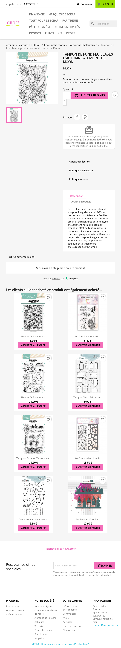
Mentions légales (43, 606)
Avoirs (66, 617)
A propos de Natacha (45, 617)
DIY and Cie (37, 14)
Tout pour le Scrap (43, 20)
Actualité (39, 621)
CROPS (70, 33)
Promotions (12, 606)
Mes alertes (69, 630)
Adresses (67, 621)
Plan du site (41, 634)
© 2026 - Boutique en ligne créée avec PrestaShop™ (60, 643)
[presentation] (80, 585)
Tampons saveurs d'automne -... (33, 458)
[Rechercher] (103, 23)
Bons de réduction (72, 626)
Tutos (49, 33)
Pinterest (85, 117)
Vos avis (39, 626)
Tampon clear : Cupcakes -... (33, 519)
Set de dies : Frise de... (87, 519)
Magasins (39, 638)
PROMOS (35, 33)
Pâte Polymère (40, 27)
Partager (77, 117)
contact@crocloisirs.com (106, 625)
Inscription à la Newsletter (61, 548)
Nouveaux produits (16, 610)
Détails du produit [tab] (80, 201)
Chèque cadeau (14, 614)
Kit (60, 33)
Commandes (69, 613)
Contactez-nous (43, 630)
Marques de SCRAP (61, 14)
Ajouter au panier (90, 95)
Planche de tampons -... (33, 336)
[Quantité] (66, 95)
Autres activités (67, 27)
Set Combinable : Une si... (88, 458)
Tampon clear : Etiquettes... (87, 397)
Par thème (70, 20)
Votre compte (72, 600)
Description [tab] (76, 195)
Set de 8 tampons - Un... (88, 336)
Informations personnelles (70, 608)
